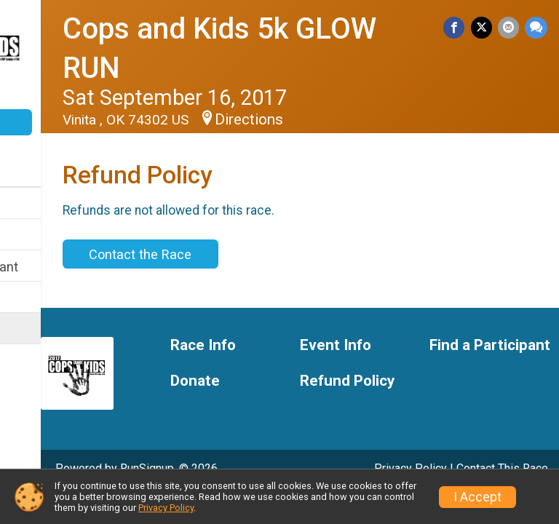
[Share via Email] (509, 28)
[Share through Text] (536, 28)
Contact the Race (237, 254)
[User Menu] (69, 159)
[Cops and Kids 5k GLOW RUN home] (69, 56)
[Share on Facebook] (458, 28)
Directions (346, 119)
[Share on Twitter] (484, 28)
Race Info (41, 204)
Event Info (42, 235)
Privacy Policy (166, 507)
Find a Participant (64, 266)
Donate (69, 122)
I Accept (477, 497)
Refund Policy (53, 329)
